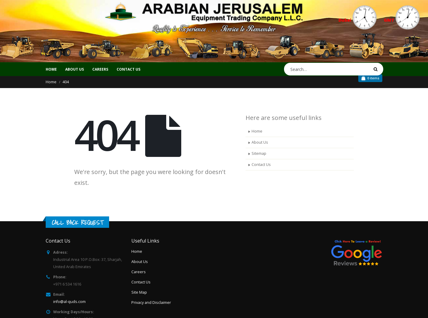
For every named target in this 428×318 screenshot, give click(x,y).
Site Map (139, 292)
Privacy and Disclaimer (151, 302)
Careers (138, 271)
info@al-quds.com (69, 301)
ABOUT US (74, 69)
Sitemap (259, 153)
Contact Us (261, 164)
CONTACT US (128, 69)
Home (51, 69)
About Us (260, 142)
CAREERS (100, 69)
